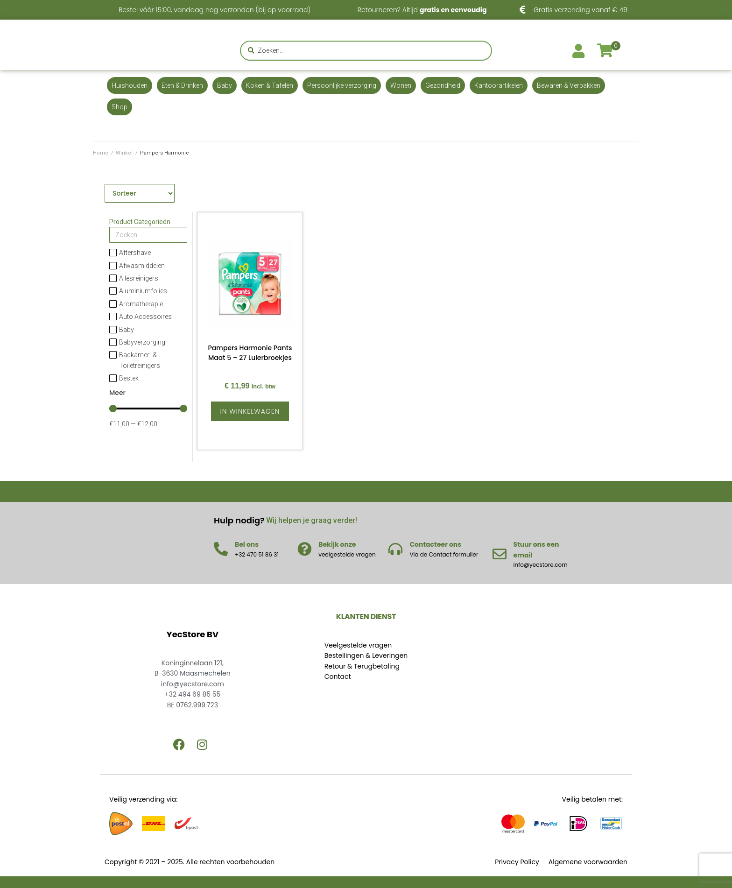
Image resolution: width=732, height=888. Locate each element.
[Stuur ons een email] (500, 554)
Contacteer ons (435, 544)
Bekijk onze (337, 544)
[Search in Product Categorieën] (148, 235)
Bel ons (247, 544)
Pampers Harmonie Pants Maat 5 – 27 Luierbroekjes (250, 352)
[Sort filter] (140, 193)
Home (100, 153)
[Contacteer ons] (395, 549)
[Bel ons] (221, 549)
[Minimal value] (148, 408)
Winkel (124, 153)
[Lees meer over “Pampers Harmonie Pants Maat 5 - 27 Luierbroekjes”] (250, 411)
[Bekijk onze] (304, 549)
